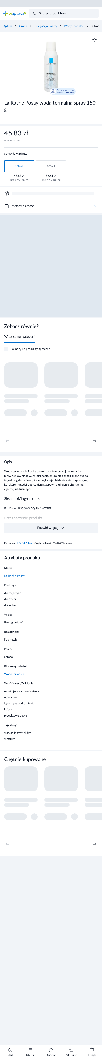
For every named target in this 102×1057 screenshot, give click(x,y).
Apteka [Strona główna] (7, 26)
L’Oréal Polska (25, 543)
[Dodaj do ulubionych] (94, 40)
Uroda (23, 26)
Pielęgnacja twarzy (45, 26)
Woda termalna (14, 674)
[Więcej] (94, 206)
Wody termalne (74, 26)
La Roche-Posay (14, 575)
